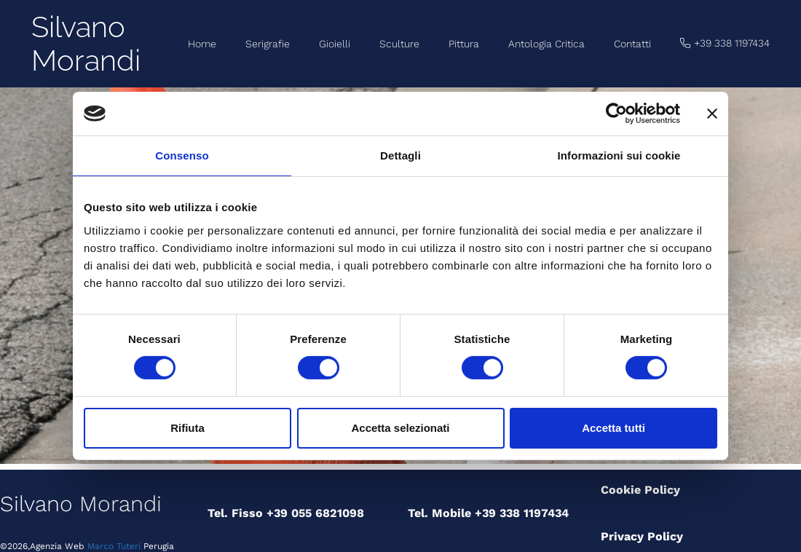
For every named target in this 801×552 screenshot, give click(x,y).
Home (202, 44)
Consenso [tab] (181, 155)
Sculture (399, 44)
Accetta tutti (613, 428)
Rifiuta (187, 428)
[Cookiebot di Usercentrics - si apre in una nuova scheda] (616, 114)
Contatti (632, 44)
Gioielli (334, 44)
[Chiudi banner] (712, 114)
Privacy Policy (642, 536)
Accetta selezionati (400, 428)
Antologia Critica (546, 44)
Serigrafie (267, 44)
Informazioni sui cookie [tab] (619, 155)
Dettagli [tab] (400, 155)
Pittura (464, 44)
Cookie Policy (640, 490)
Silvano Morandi (86, 43)
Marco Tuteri (112, 546)
